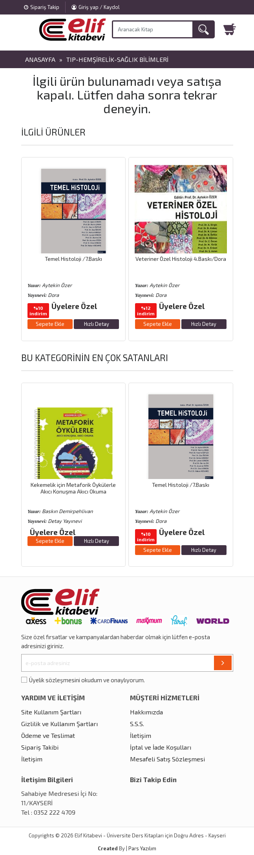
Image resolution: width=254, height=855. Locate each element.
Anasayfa (40, 59)
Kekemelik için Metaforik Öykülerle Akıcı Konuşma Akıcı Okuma (73, 488)
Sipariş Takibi (39, 747)
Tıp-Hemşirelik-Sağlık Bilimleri (117, 59)
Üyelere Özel (74, 306)
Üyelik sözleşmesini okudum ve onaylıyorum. (87, 679)
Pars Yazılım (142, 848)
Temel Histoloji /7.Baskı (73, 258)
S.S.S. (137, 723)
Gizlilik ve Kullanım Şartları (59, 723)
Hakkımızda (146, 712)
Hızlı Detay (96, 324)
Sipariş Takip (41, 7)
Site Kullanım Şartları (51, 712)
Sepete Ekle (50, 324)
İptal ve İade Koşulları (160, 747)
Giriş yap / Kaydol (95, 7)
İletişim (31, 759)
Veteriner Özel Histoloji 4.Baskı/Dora (180, 258)
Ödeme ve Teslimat (48, 735)
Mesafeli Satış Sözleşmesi (167, 759)
